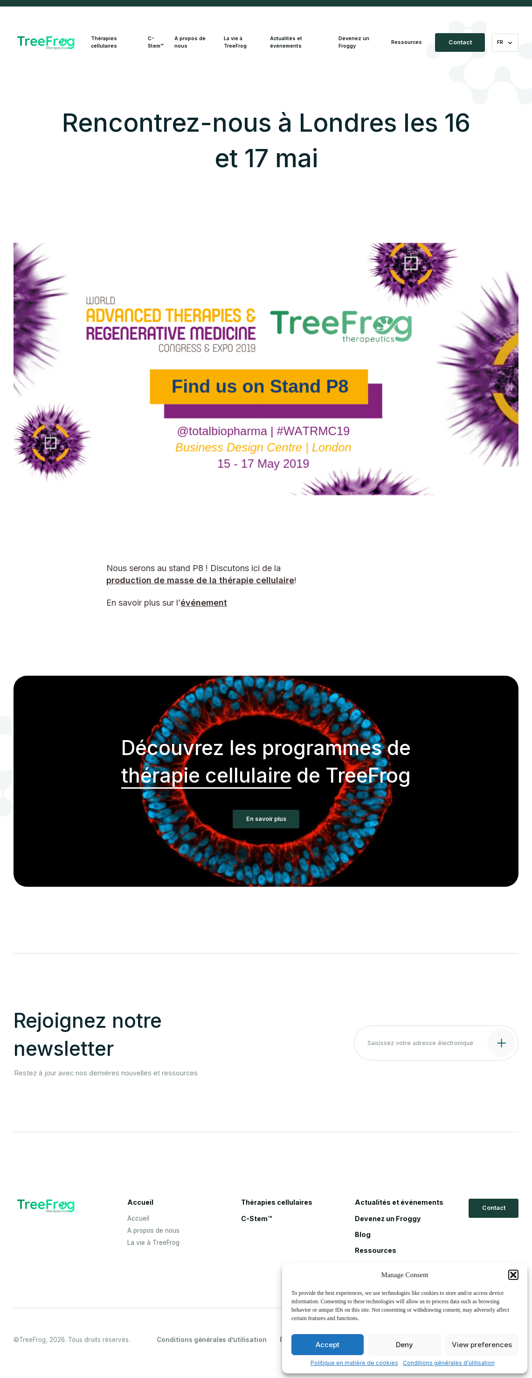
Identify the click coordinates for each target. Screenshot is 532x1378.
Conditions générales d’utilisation (449, 1363)
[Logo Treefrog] (46, 42)
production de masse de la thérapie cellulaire (200, 580)
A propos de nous (190, 42)
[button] (513, 1274)
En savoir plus (266, 818)
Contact (460, 42)
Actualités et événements (286, 42)
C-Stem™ (156, 42)
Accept (327, 1344)
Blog (363, 1234)
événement (203, 603)
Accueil (140, 1202)
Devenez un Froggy (354, 42)
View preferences (482, 1344)
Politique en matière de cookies (354, 1363)
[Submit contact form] (500, 1042)
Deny (404, 1344)
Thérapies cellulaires (104, 42)
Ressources (406, 42)
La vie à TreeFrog (235, 42)
